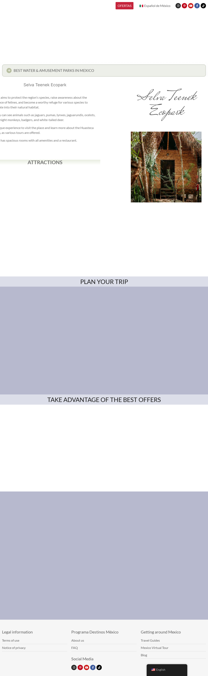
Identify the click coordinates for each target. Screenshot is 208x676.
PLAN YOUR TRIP (104, 281)
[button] (104, 72)
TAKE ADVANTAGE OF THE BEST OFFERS (104, 399)
